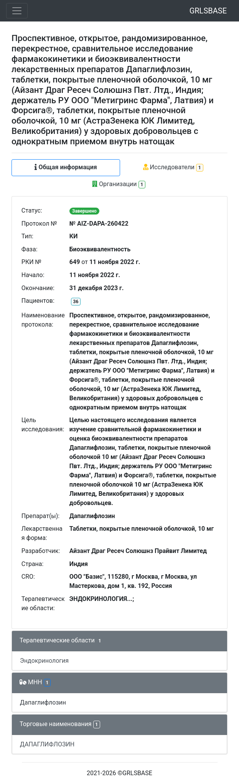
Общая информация (66, 167)
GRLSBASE (208, 10)
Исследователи (173, 167)
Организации (118, 184)
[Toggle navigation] (17, 10)
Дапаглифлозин (43, 702)
